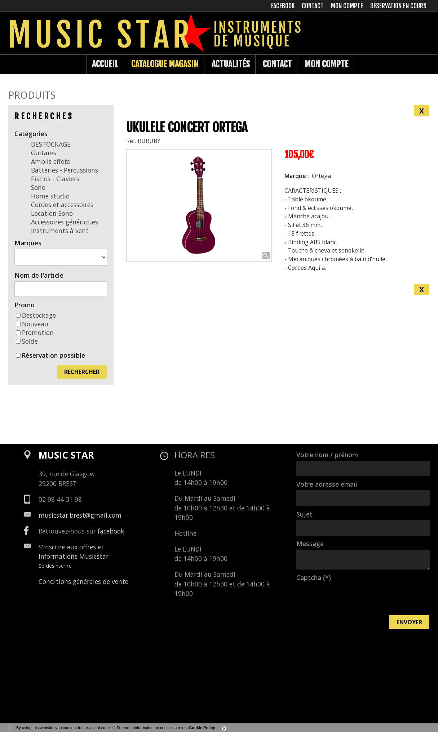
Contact (277, 64)
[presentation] (351, 598)
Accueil (105, 64)
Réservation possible (53, 355)
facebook (111, 531)
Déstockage (36, 315)
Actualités (231, 64)
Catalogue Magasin (165, 64)
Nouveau (32, 324)
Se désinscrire (55, 565)
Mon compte (326, 64)
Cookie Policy (202, 728)
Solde (27, 341)
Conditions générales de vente (83, 581)
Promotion (35, 332)
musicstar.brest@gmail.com (80, 515)
